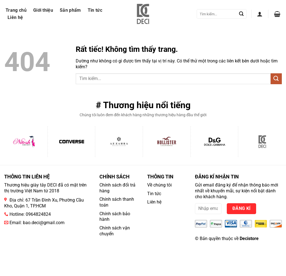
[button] (260, 14)
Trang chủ (16, 10)
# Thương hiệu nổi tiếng (143, 105)
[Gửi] (241, 14)
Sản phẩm (70, 10)
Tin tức (95, 10)
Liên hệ (15, 17)
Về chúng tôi (159, 185)
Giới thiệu (43, 10)
